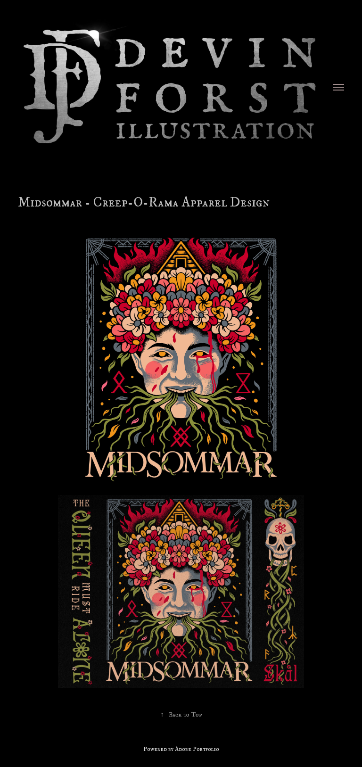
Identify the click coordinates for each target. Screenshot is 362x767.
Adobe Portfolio (197, 749)
